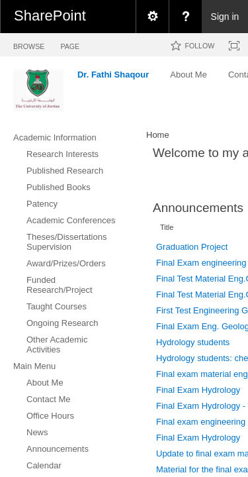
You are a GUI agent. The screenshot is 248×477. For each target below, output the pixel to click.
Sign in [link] (225, 16)
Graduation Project (191, 247)
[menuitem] (152, 16)
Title (166, 227)
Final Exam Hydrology (198, 390)
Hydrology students (192, 342)
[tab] (29, 44)
